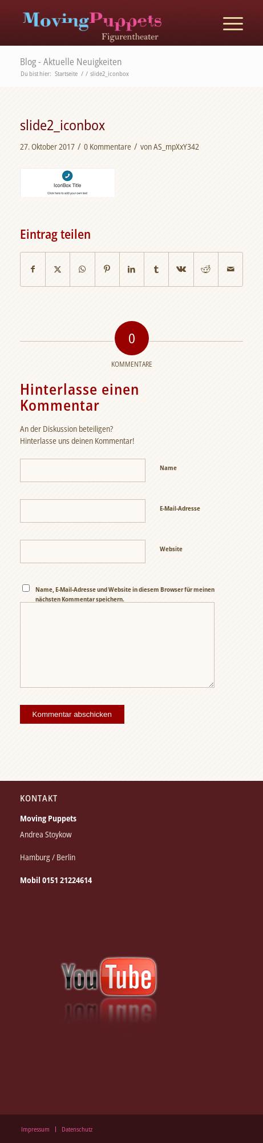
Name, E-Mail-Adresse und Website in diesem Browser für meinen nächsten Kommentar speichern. (125, 594)
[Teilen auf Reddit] (206, 269)
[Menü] (227, 23)
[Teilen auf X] (58, 269)
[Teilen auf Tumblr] (156, 269)
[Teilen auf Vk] (181, 269)
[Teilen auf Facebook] (33, 269)
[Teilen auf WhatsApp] (82, 269)
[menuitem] (227, 23)
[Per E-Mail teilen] (230, 269)
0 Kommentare (107, 146)
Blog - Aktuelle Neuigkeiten (71, 61)
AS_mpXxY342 (176, 146)
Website (171, 548)
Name (168, 467)
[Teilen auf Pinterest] (107, 269)
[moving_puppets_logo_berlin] (109, 23)
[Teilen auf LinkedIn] (132, 269)
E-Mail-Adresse (180, 508)
